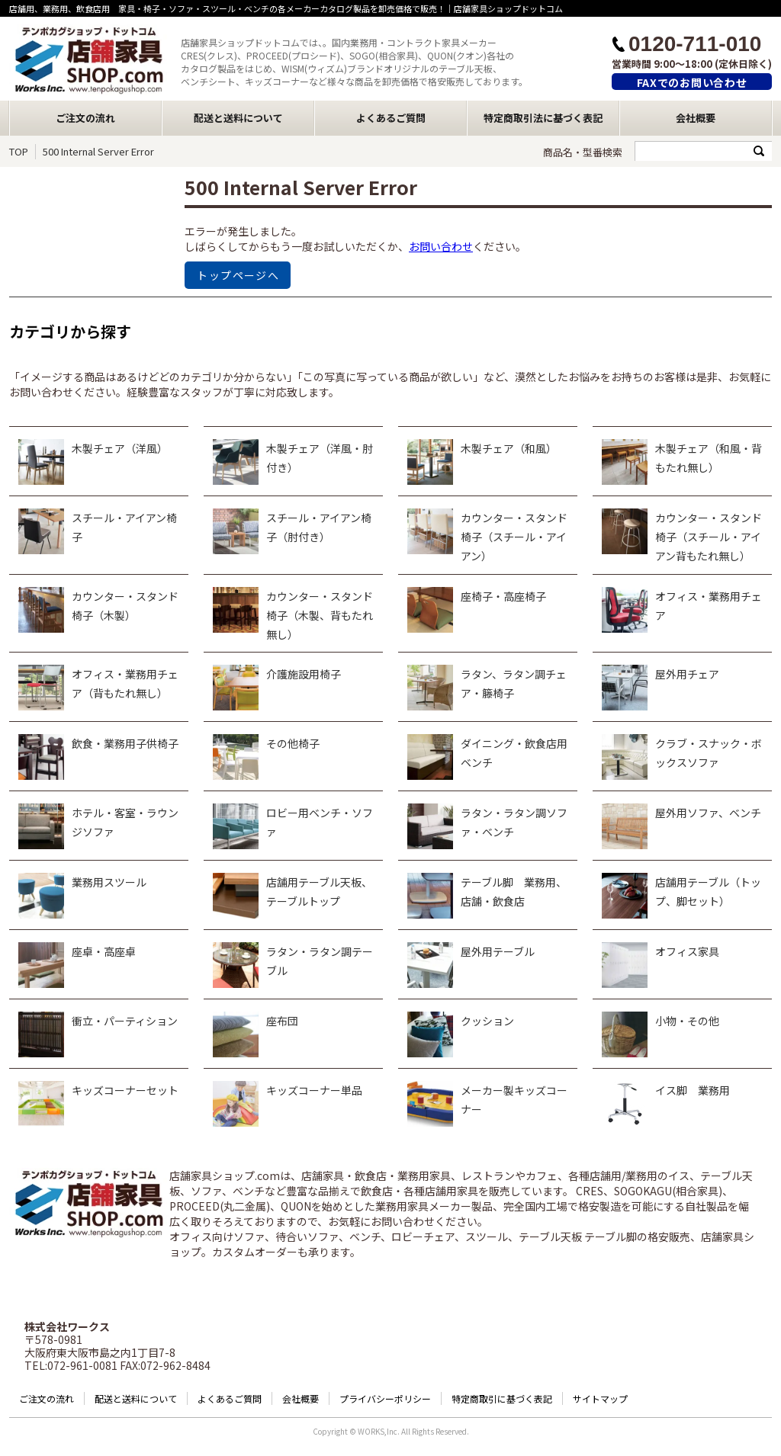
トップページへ (238, 275)
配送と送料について (238, 118)
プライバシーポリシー (385, 1398)
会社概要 (695, 118)
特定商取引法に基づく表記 (543, 118)
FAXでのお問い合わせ (692, 82)
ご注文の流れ (85, 118)
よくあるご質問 (391, 118)
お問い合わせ (441, 246)
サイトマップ (600, 1398)
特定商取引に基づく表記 (502, 1398)
